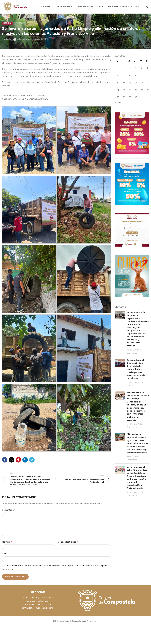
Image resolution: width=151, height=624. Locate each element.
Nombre (7, 542)
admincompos (24, 39)
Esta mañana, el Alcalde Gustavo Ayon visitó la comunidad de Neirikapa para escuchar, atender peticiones (136, 369)
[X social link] (11, 460)
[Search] (147, 6)
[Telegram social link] (32, 460)
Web (4, 554)
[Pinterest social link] (18, 460)
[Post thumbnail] (120, 333)
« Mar (118, 102)
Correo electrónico (68, 542)
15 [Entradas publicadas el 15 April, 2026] (130, 83)
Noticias (7, 23)
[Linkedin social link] (25, 460)
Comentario (8, 510)
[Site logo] (15, 7)
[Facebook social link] (4, 460)
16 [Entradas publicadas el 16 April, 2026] (136, 83)
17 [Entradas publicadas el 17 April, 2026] (142, 83)
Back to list (56, 479)
